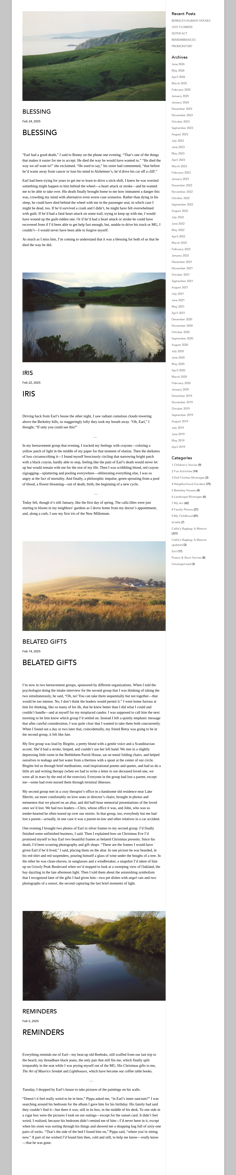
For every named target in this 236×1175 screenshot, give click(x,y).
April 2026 (178, 77)
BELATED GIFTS (44, 642)
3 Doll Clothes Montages (188, 478)
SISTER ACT (179, 33)
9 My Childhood (182, 516)
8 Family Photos (182, 509)
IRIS (27, 373)
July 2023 (178, 141)
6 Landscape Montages (187, 497)
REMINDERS (39, 1011)
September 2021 (182, 281)
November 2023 (182, 115)
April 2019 (178, 447)
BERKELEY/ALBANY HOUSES (191, 21)
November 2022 (182, 192)
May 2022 (178, 230)
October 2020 (181, 332)
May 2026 (178, 70)
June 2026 (178, 64)
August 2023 (180, 134)
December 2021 (182, 262)
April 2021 (178, 313)
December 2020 (182, 319)
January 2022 (180, 255)
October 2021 (181, 275)
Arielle (176, 522)
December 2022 (182, 185)
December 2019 (182, 396)
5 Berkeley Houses (184, 490)
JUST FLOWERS (182, 27)
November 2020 (182, 326)
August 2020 (180, 345)
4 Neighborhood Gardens (188, 484)
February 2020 (181, 383)
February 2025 (181, 90)
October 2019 (181, 409)
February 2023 (181, 173)
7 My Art (177, 503)
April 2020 (178, 370)
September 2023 (182, 128)
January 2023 (180, 179)
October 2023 (181, 122)
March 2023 (179, 166)
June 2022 (178, 224)
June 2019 (178, 434)
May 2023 (178, 153)
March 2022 (179, 243)
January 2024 (180, 102)
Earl (174, 551)
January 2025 (180, 96)
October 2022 (181, 198)
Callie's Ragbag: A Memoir (189, 529)
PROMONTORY (182, 46)
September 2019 (182, 415)
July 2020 (178, 351)
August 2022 (180, 211)
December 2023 (182, 109)
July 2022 (178, 217)
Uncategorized (181, 564)
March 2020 (179, 377)
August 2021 (180, 287)
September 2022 (182, 204)
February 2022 (181, 249)
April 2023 (178, 160)
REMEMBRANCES (184, 40)
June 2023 (178, 147)
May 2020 (178, 364)
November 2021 (182, 268)
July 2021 (178, 294)
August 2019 (180, 421)
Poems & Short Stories (186, 558)
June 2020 (178, 358)
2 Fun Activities (182, 471)
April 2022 (178, 236)
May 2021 (178, 306)
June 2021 (178, 300)
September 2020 (182, 338)
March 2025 (179, 83)
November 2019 (182, 402)
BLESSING (36, 112)
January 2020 (180, 389)
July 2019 (178, 428)
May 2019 (178, 440)
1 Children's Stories (184, 465)
